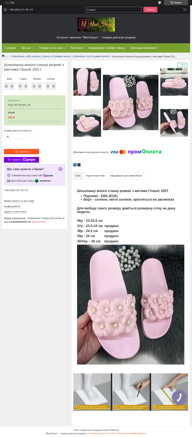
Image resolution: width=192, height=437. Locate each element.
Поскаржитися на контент (102, 433)
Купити (24, 151)
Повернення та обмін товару (106, 47)
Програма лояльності (144, 47)
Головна (10, 47)
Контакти (77, 47)
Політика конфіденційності (132, 433)
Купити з (23, 159)
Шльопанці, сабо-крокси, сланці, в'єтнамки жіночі (41, 56)
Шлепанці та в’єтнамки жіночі (91, 56)
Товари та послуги (51, 47)
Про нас (26, 47)
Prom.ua (114, 430)
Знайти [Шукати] (150, 9)
